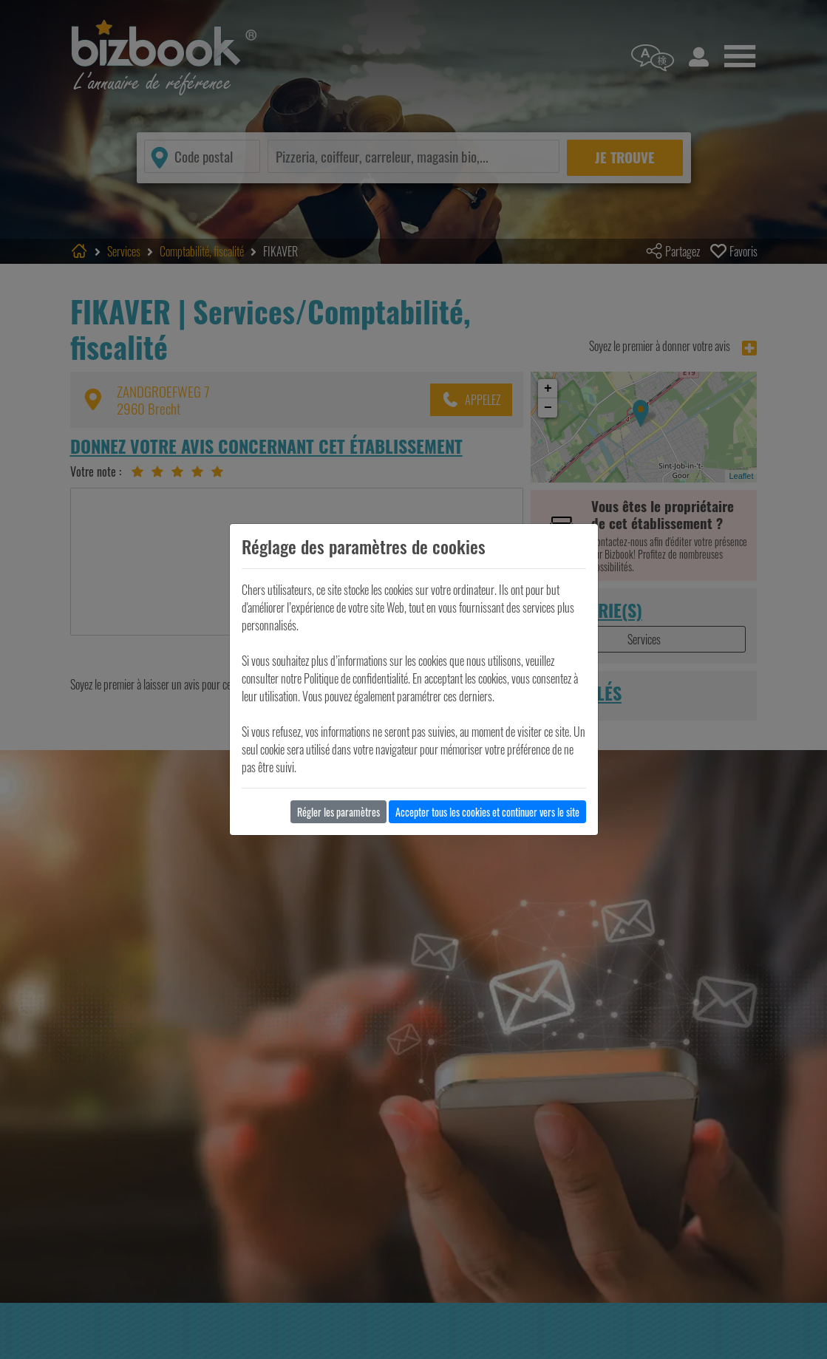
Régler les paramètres (338, 812)
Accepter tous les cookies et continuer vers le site (487, 812)
